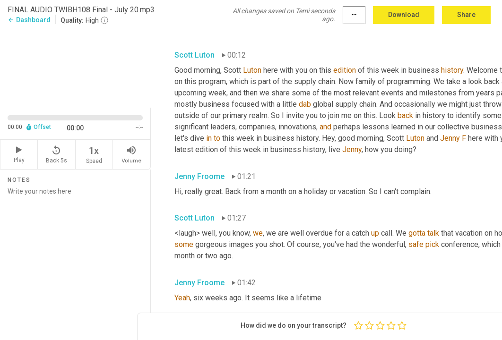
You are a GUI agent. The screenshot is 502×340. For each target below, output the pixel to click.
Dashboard (29, 20)
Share (466, 14)
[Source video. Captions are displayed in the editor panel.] (75, 67)
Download (403, 14)
